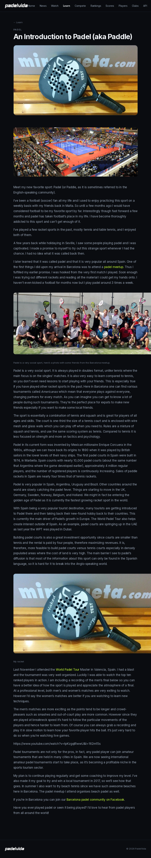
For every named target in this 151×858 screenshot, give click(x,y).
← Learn (18, 22)
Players (123, 5)
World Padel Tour (67, 669)
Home (31, 5)
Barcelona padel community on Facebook (95, 799)
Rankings (95, 5)
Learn (66, 5)
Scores (110, 5)
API (145, 5)
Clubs (135, 5)
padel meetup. (114, 267)
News (43, 5)
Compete (80, 5)
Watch (54, 5)
